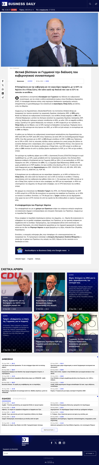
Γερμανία (30, 259)
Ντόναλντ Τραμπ (20, 259)
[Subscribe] (89, 453)
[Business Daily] (25, 441)
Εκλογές (38, 259)
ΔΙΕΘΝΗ (30, 81)
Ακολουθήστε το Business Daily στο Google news (43, 250)
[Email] (42, 453)
